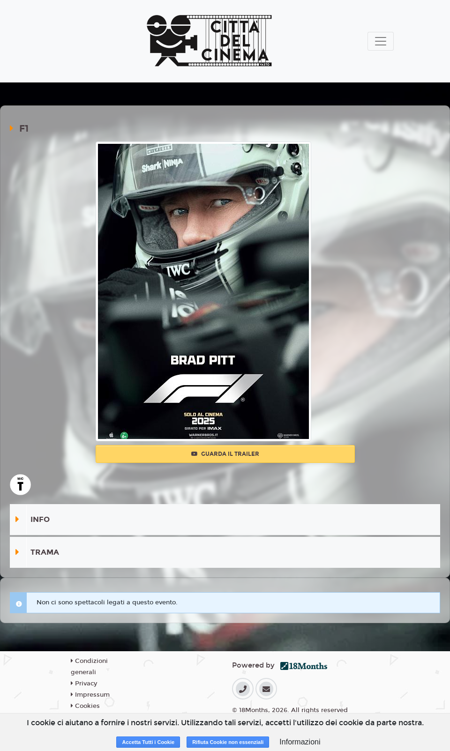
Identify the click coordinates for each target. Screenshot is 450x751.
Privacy (84, 683)
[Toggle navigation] (381, 41)
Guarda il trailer (225, 454)
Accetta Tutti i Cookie (148, 742)
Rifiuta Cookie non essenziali (227, 742)
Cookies (85, 706)
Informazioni (299, 742)
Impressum (90, 695)
